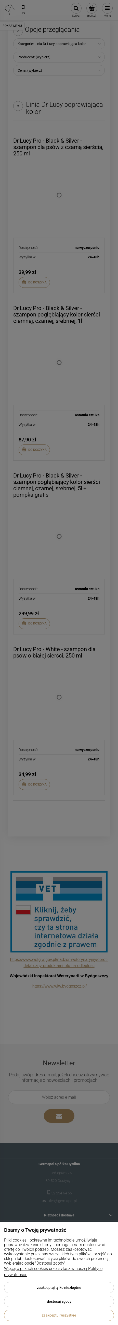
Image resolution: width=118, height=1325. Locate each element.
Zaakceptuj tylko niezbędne (59, 1288)
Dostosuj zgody (59, 1301)
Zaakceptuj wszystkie (59, 1315)
